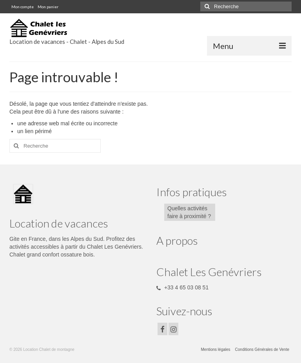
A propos (177, 240)
